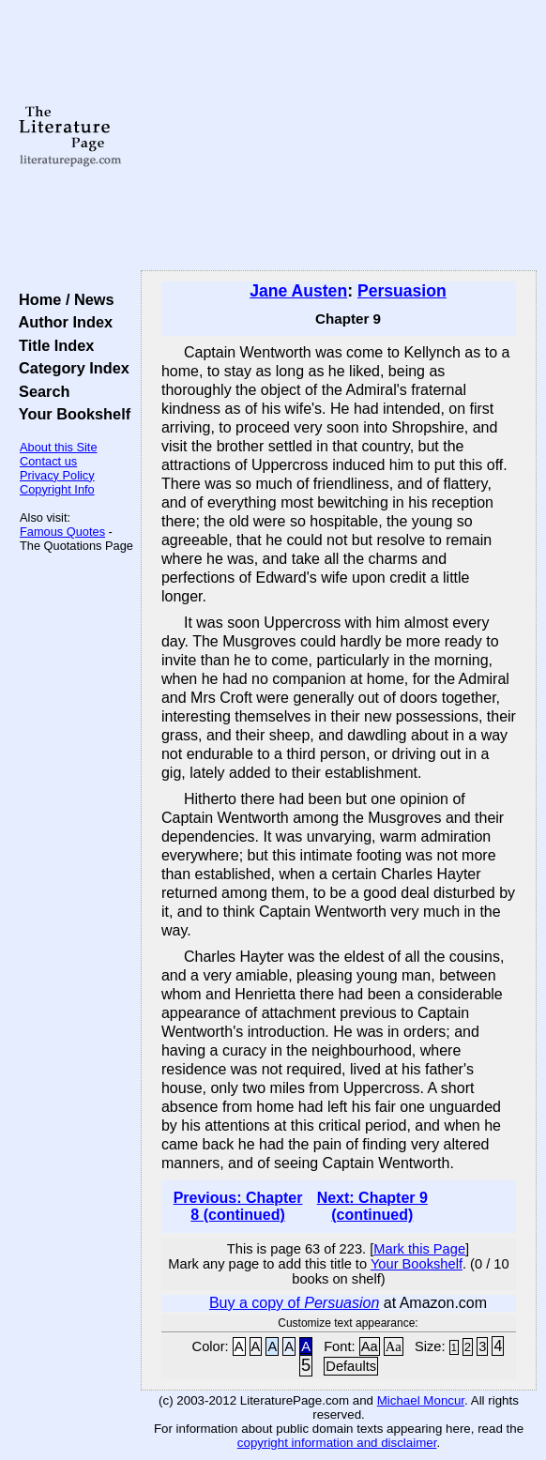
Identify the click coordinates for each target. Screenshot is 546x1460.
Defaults (351, 1366)
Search (39, 391)
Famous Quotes (62, 532)
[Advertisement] (339, 136)
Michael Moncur (420, 1400)
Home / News (62, 299)
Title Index (52, 345)
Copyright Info (57, 489)
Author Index (61, 321)
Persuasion (402, 290)
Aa (369, 1346)
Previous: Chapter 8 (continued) (238, 1206)
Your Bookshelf (70, 413)
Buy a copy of (294, 1303)
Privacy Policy (57, 475)
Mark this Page (419, 1248)
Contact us (48, 461)
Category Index (69, 367)
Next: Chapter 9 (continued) (372, 1206)
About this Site (59, 447)
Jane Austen (298, 290)
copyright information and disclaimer (337, 1443)
